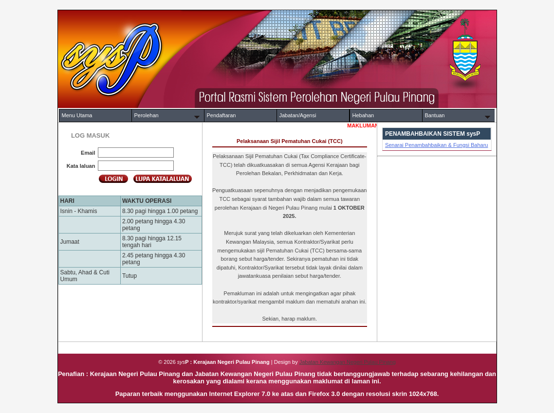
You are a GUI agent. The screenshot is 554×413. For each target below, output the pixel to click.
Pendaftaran (221, 115)
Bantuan (435, 115)
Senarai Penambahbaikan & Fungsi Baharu (436, 145)
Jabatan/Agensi (297, 115)
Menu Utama (77, 115)
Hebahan (363, 115)
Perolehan (146, 115)
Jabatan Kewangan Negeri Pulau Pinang (347, 362)
